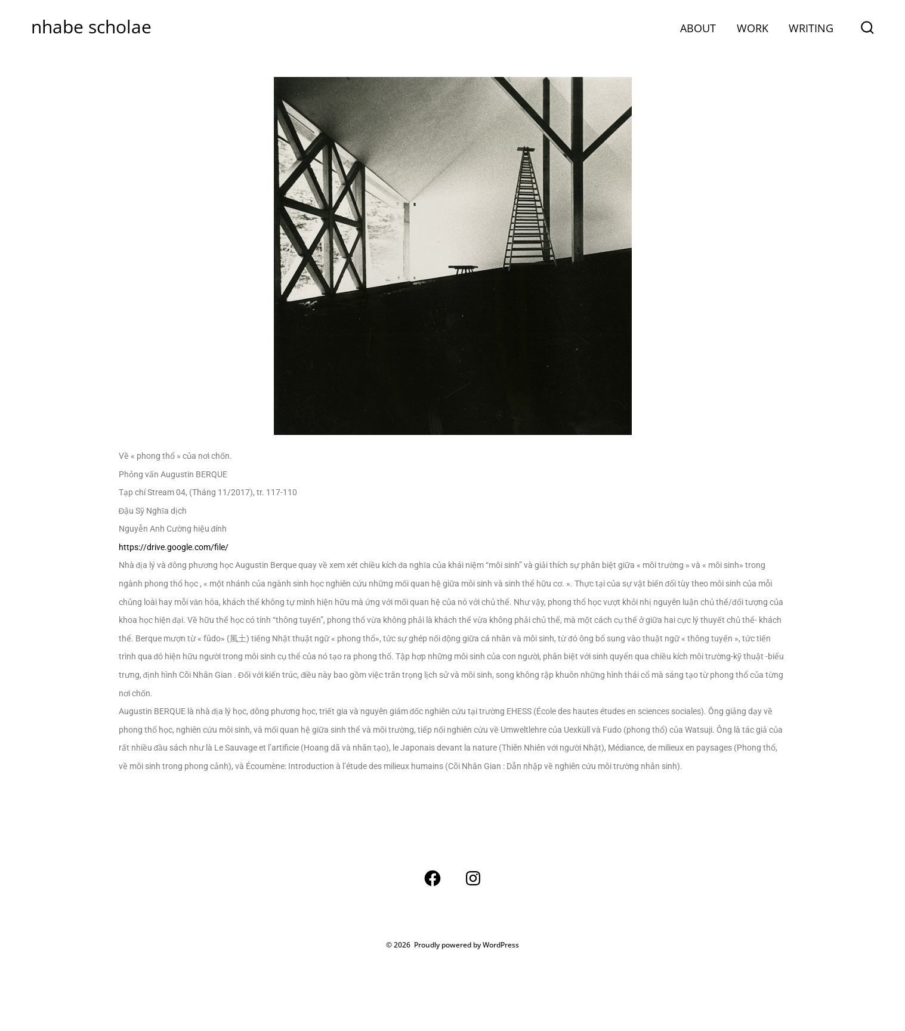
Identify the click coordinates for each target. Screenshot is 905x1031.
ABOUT (698, 28)
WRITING (811, 28)
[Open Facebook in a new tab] (432, 878)
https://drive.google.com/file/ (173, 547)
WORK (752, 28)
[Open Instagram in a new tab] (473, 878)
